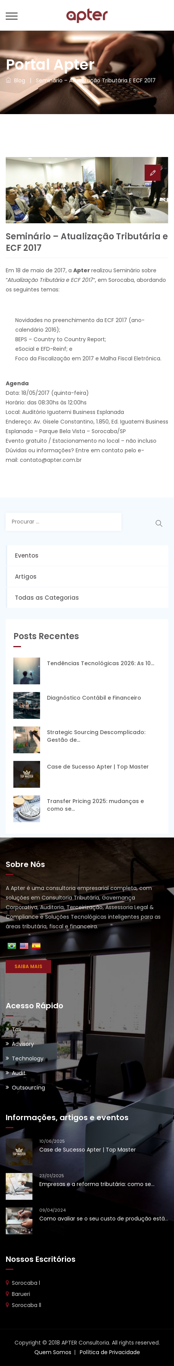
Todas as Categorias (47, 598)
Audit (19, 1073)
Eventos (27, 555)
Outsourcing (28, 1087)
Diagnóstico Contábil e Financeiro (94, 698)
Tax (16, 1029)
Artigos (26, 577)
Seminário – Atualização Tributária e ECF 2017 (96, 80)
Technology (28, 1058)
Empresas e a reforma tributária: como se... (97, 1184)
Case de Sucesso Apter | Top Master (98, 767)
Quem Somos (52, 1352)
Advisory (23, 1044)
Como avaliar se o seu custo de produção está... (103, 1218)
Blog (15, 80)
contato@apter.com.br (51, 460)
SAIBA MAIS (28, 966)
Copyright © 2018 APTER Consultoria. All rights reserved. (87, 1342)
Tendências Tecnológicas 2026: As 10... (100, 663)
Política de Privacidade (110, 1352)
